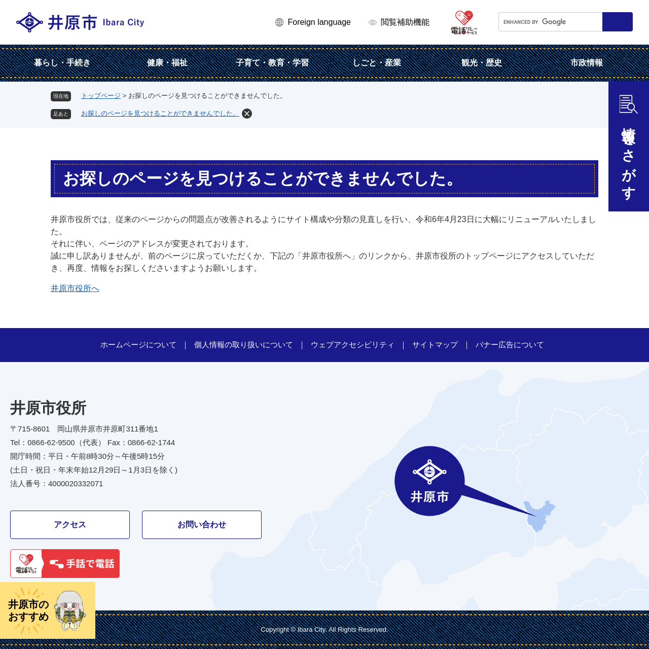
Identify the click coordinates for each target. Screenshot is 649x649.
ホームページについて (138, 344)
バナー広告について (510, 344)
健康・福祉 (167, 62)
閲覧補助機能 (405, 22)
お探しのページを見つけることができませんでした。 (160, 113)
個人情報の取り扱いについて (243, 344)
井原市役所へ (75, 288)
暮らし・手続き (62, 62)
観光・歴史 (481, 62)
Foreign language (319, 22)
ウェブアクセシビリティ (352, 344)
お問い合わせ (201, 524)
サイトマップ (435, 344)
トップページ (101, 95)
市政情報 (586, 62)
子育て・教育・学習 (272, 62)
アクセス (70, 524)
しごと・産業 (376, 62)
